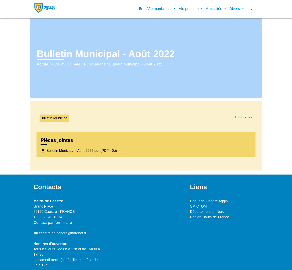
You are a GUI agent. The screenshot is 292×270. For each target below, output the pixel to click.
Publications (95, 64)
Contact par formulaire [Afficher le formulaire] (52, 222)
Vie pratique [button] (189, 8)
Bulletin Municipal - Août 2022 (135, 64)
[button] (140, 9)
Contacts (47, 187)
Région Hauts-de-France (209, 217)
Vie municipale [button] (160, 8)
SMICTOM (198, 206)
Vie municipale (67, 64)
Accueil (44, 64)
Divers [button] (235, 8)
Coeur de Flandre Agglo (209, 201)
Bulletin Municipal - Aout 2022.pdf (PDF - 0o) (79, 150)
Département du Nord (207, 212)
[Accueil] (58, 9)
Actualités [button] (214, 8)
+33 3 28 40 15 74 (47, 217)
